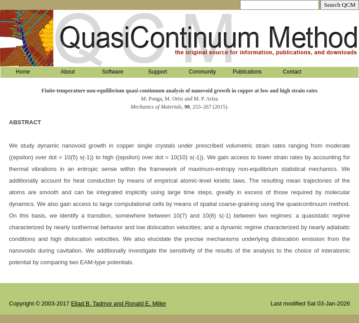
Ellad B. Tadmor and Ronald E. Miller (118, 303)
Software (112, 72)
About (67, 72)
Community (202, 72)
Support (157, 72)
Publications (247, 72)
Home (23, 72)
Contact (292, 72)
